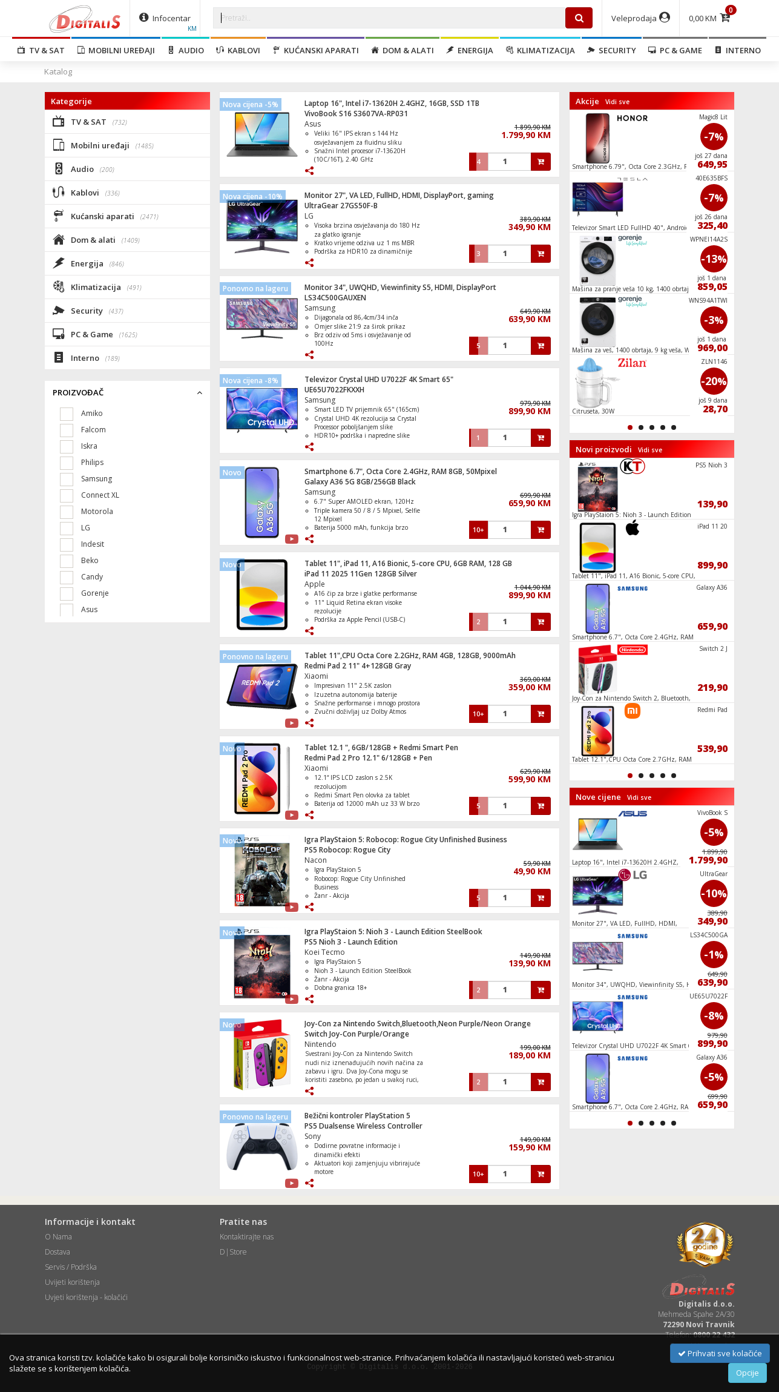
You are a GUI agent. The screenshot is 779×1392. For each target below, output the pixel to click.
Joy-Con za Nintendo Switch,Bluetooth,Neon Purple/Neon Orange (417, 1023)
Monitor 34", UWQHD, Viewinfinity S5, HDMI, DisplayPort (400, 287)
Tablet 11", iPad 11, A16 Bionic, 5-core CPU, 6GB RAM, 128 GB (408, 563)
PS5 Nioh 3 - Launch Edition (351, 942)
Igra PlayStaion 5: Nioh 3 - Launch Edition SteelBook (393, 931)
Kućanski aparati (315, 50)
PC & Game (675, 50)
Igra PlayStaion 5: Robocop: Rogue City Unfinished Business (405, 839)
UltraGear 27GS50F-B (341, 205)
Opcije (747, 1372)
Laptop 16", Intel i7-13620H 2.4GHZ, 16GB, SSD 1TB (391, 103)
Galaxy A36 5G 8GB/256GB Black (360, 482)
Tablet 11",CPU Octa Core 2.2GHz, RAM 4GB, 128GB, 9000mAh (410, 655)
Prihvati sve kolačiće (720, 1353)
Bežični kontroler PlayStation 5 (357, 1115)
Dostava (57, 1252)
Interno (737, 50)
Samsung (319, 308)
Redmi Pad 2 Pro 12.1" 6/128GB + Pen (368, 758)
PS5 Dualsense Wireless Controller (363, 1126)
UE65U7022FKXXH (334, 389)
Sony (312, 1136)
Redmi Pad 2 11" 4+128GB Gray (357, 666)
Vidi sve (617, 101)
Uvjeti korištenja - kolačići (86, 1297)
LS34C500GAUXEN (335, 297)
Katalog (58, 71)
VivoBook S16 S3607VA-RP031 (356, 113)
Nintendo (320, 1044)
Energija (469, 50)
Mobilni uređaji (116, 50)
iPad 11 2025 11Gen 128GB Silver (360, 574)
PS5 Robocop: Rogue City (347, 850)
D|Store (233, 1252)
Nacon (315, 860)
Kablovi (238, 50)
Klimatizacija (540, 50)
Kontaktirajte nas (247, 1237)
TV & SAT (41, 50)
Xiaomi (316, 676)
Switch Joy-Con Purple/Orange (356, 1034)
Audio (185, 50)
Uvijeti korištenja (72, 1282)
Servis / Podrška (71, 1267)
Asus (312, 124)
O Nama (58, 1237)
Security (611, 50)
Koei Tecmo (324, 952)
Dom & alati (402, 50)
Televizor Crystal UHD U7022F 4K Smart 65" (378, 379)
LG (309, 216)
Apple (314, 584)
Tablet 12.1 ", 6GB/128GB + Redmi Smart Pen (381, 747)
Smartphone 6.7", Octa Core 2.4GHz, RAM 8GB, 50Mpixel (400, 471)
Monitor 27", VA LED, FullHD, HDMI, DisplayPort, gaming (399, 195)
